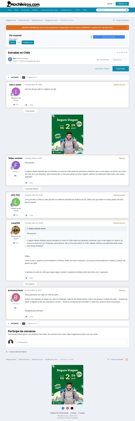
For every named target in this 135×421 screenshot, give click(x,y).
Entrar (111, 4)
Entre (13, 42)
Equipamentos (66, 10)
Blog (9, 10)
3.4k (16, 243)
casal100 (15, 223)
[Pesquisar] (104, 9)
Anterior (14, 77)
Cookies (81, 413)
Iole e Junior (15, 84)
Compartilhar (103, 60)
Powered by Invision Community (67, 418)
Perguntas (25, 10)
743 (15, 105)
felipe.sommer (15, 158)
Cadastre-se (122, 4)
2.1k (15, 215)
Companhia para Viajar (49, 10)
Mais (85, 10)
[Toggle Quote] (27, 228)
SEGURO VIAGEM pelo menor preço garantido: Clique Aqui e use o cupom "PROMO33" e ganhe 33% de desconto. (67, 27)
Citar (31, 105)
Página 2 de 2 (33, 77)
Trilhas (77, 10)
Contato (73, 413)
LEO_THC (15, 195)
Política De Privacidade (59, 413)
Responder (120, 69)
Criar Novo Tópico (102, 69)
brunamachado (15, 290)
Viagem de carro (33, 61)
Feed (16, 10)
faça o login (71, 334)
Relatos (35, 10)
